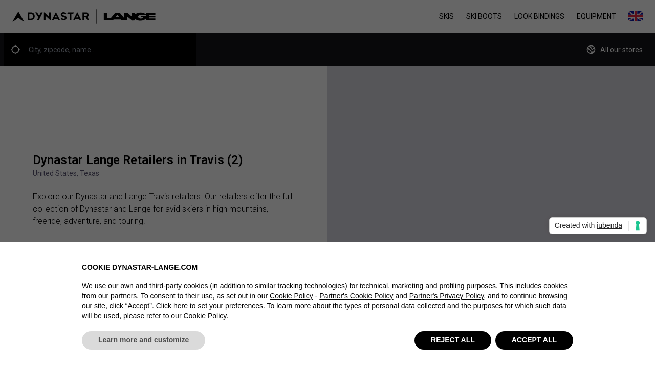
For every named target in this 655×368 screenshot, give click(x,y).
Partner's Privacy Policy (446, 296)
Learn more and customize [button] (143, 340)
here (180, 306)
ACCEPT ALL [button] (534, 340)
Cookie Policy (291, 296)
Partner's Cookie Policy (356, 296)
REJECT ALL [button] (453, 340)
